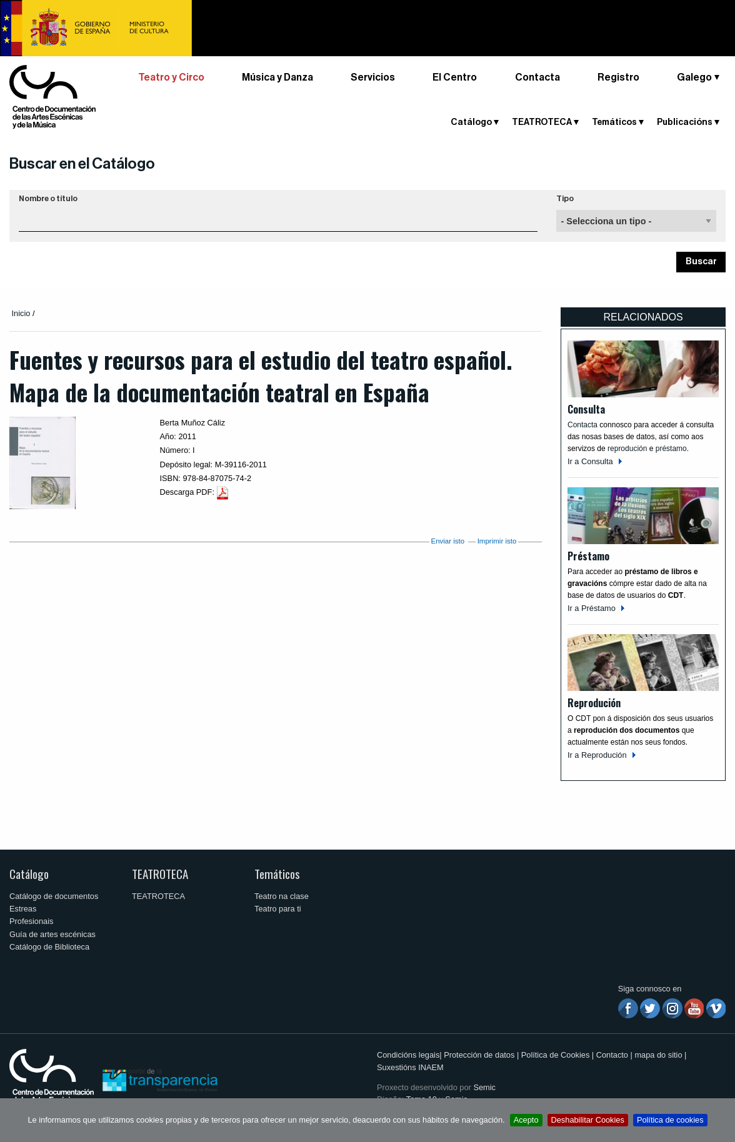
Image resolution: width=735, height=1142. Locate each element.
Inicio (21, 313)
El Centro (454, 77)
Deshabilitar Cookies (587, 1120)
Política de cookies (670, 1120)
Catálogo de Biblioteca (49, 946)
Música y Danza (277, 77)
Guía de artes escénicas (52, 934)
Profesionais (31, 921)
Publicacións (684, 122)
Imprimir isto (497, 541)
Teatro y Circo (171, 77)
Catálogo (471, 122)
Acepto (526, 1120)
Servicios (373, 77)
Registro (618, 77)
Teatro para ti (277, 908)
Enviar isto (447, 541)
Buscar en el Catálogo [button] (82, 163)
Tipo (565, 198)
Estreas (22, 908)
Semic (484, 1087)
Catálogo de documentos (53, 896)
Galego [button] (694, 77)
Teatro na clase (281, 896)
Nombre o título (48, 198)
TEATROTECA (542, 122)
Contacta (537, 77)
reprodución (627, 448)
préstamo (671, 448)
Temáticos (614, 122)
